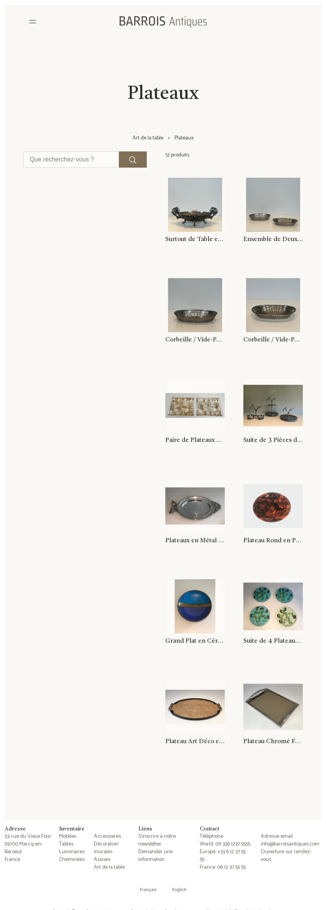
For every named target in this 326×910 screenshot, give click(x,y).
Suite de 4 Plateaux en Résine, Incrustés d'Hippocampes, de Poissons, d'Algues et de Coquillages (273, 641)
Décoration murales (106, 848)
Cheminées (72, 859)
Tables (66, 844)
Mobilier (67, 836)
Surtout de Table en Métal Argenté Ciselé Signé (195, 239)
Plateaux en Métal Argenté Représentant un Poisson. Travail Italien (195, 541)
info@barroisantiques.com (290, 844)
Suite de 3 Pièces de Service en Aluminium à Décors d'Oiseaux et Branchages (273, 440)
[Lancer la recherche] (133, 159)
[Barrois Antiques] (163, 21)
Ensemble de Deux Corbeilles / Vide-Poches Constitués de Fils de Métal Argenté (273, 239)
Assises (102, 859)
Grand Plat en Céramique (195, 641)
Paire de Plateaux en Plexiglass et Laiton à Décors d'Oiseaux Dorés (195, 440)
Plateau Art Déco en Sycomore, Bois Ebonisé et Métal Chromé (195, 742)
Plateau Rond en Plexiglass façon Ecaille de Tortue (273, 541)
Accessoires (107, 836)
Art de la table (147, 138)
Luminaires (72, 851)
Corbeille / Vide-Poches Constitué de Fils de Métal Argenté (195, 340)
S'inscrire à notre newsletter (157, 840)
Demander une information (155, 855)
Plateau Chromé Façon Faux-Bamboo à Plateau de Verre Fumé (273, 742)
